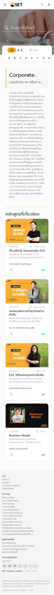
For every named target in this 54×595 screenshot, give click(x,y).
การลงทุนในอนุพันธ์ (10, 509)
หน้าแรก (5, 479)
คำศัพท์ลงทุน (8, 488)
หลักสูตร (6, 482)
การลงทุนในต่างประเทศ (12, 521)
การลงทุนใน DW (9, 518)
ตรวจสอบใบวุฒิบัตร (11, 485)
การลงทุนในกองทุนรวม (12, 512)
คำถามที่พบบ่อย (9, 543)
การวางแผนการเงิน (10, 500)
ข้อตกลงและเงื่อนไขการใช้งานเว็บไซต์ (18, 546)
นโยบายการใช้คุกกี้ (10, 552)
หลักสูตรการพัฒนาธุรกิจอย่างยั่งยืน (18, 531)
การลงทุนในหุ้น (8, 506)
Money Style (8, 497)
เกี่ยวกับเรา (7, 561)
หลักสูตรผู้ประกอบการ (11, 524)
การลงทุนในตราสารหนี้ (12, 515)
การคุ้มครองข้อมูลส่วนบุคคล (14, 549)
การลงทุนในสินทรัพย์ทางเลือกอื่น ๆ (17, 534)
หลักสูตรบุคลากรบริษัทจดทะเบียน (16, 527)
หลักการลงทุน (8, 503)
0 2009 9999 (29, 571)
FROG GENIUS (20, 590)
